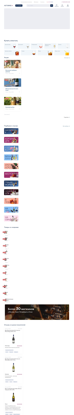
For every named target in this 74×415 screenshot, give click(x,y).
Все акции (67, 57)
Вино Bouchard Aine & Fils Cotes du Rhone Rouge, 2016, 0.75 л (14, 321)
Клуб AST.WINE (50, 2)
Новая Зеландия (17, 406)
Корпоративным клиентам (26, 2)
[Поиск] (51, 5)
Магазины (36, 2)
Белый (7, 406)
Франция (16, 342)
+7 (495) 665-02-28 (65, 2)
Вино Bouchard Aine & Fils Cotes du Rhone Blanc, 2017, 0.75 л (14, 350)
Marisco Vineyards (9, 404)
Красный (11, 342)
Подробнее (67, 115)
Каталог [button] (18, 5)
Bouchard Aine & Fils (10, 340)
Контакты (42, 2)
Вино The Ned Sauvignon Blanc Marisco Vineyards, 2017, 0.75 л (13, 381)
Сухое (7, 342)
